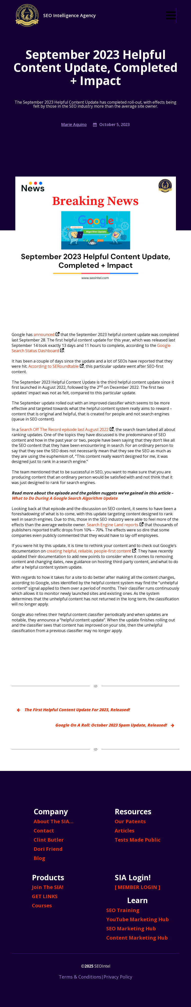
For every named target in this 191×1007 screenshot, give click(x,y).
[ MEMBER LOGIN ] (137, 887)
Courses (42, 905)
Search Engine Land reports (115, 524)
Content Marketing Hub (137, 937)
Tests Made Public (137, 839)
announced (47, 334)
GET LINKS (45, 896)
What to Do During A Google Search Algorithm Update (64, 498)
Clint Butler (49, 839)
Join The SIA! (47, 887)
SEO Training (122, 910)
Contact (44, 830)
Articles (124, 830)
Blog (39, 858)
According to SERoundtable (56, 366)
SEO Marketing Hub (131, 928)
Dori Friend (48, 849)
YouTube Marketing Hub (137, 919)
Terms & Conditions (80, 977)
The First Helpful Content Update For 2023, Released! (77, 709)
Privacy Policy (118, 977)
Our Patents (130, 821)
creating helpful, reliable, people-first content (91, 551)
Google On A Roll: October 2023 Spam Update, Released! (111, 725)
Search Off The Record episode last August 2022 (67, 429)
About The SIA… (53, 821)
